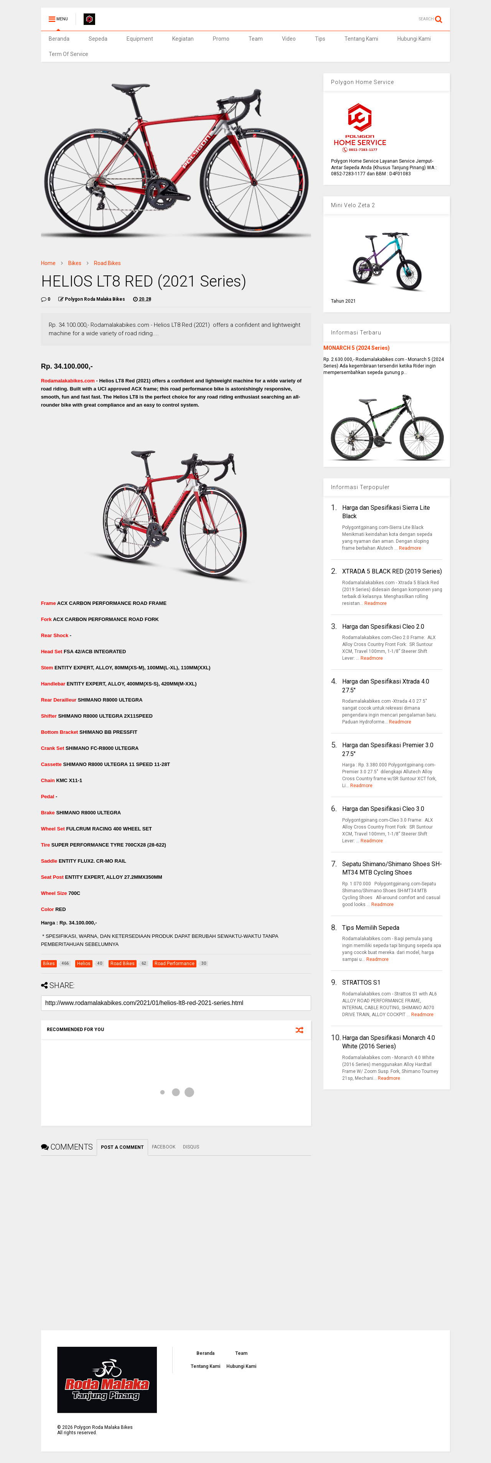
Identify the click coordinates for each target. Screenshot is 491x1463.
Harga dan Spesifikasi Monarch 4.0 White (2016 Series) (388, 1042)
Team (256, 39)
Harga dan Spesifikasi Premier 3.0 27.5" (387, 749)
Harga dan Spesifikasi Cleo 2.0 (383, 626)
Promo (221, 39)
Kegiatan (183, 39)
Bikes (74, 263)
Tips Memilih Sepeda (370, 927)
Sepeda (98, 39)
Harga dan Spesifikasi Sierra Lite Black (386, 512)
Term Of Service (68, 54)
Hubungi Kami (414, 39)
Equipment (140, 39)
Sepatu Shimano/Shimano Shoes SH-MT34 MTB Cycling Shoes (392, 868)
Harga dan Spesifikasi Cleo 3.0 (383, 808)
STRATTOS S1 (361, 982)
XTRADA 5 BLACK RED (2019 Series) (392, 571)
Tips (320, 39)
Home (48, 263)
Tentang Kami (361, 39)
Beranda (59, 39)
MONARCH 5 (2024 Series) (356, 348)
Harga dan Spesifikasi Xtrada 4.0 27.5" (385, 686)
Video (289, 39)
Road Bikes (107, 263)
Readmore (410, 548)
